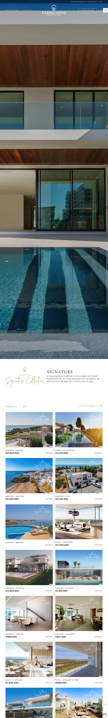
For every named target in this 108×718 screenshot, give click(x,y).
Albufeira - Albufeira (14, 496)
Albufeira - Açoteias (14, 588)
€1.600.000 (11, 682)
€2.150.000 (61, 499)
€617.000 (60, 636)
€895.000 (11, 636)
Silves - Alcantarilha (65, 450)
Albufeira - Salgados (65, 634)
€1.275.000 (61, 453)
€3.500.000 (12, 590)
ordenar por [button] (11, 407)
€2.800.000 (12, 499)
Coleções (27, 10)
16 (98, 406)
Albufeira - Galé (62, 496)
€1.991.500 (61, 590)
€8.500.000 (12, 453)
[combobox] (25, 406)
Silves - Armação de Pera (66, 680)
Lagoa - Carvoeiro (64, 542)
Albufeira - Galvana (64, 588)
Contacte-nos (87, 10)
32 (101, 406)
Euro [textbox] (24, 407)
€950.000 (61, 682)
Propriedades (12, 10)
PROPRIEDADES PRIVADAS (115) (87, 2)
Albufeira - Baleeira (14, 450)
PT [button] (100, 10)
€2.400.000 (62, 544)
